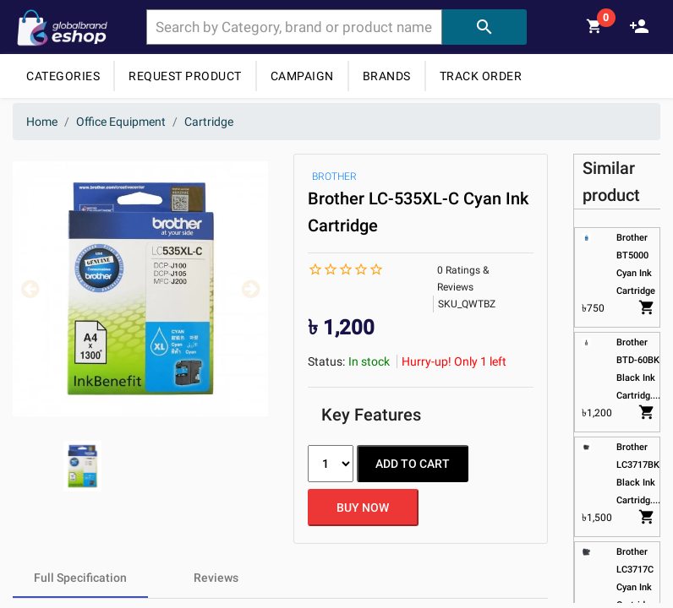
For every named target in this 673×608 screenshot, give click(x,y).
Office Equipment (121, 121)
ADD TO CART (412, 463)
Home (41, 121)
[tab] (80, 577)
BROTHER (334, 176)
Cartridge (208, 121)
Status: (326, 361)
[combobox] (294, 27)
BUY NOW (362, 507)
